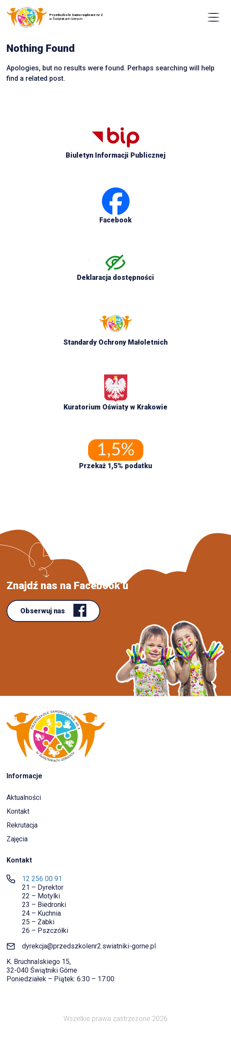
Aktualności (23, 797)
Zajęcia (17, 839)
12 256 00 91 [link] (42, 879)
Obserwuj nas (43, 611)
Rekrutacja (22, 825)
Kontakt (17, 811)
